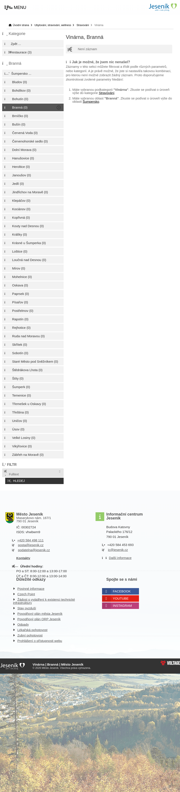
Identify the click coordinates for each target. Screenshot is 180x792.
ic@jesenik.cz (118, 549)
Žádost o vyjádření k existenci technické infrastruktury (44, 600)
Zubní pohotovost (30, 634)
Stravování (82, 25)
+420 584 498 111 (30, 539)
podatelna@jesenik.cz (34, 549)
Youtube (121, 597)
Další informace (120, 557)
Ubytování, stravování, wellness (53, 25)
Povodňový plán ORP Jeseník (39, 618)
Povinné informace (30, 587)
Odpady (23, 623)
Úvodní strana (163, 7)
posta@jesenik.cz (31, 544)
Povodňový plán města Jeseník (40, 612)
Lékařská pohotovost (32, 629)
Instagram (122, 604)
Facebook (122, 590)
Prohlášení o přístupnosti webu (39, 640)
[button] (15, 7)
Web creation (170, 662)
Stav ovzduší (26, 607)
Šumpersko (91, 101)
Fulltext (11, 473)
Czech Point (26, 593)
